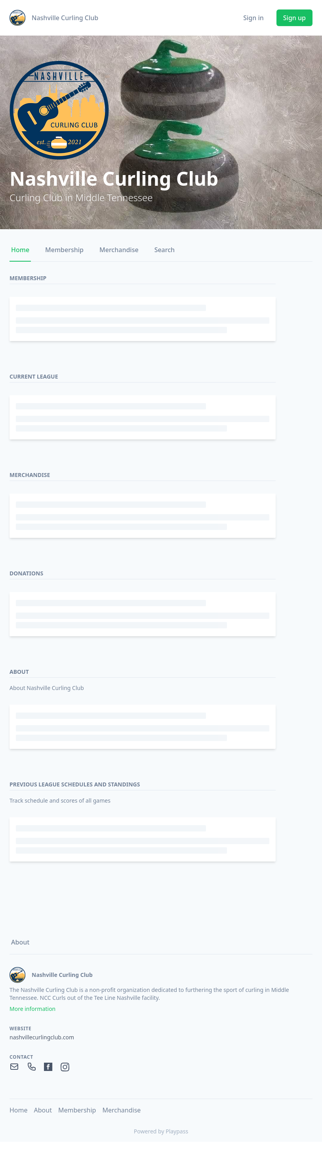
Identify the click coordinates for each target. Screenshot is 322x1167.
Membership (64, 249)
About (20, 942)
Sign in (253, 17)
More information (32, 1008)
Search (164, 249)
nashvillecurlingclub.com (42, 1037)
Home (20, 249)
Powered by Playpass (161, 1131)
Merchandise (119, 249)
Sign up (294, 17)
